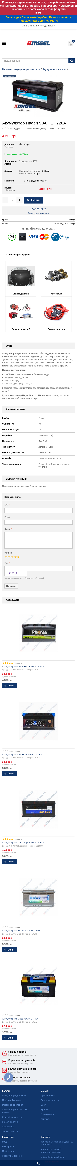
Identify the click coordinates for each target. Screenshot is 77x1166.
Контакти (45, 1119)
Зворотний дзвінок (11, 1156)
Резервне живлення (12, 1105)
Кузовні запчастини (12, 1117)
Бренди (45, 1109)
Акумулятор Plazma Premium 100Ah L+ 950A (23, 666)
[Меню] (4, 43)
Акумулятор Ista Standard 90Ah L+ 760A (21, 930)
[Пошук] (71, 60)
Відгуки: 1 (18, 663)
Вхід (4, 1141)
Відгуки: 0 (18, 129)
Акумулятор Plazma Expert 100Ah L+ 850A (22, 754)
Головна (7, 69)
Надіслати (11, 586)
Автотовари (8, 1126)
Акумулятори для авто (27, 69)
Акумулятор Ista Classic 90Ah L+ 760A (20, 1019)
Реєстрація (8, 1146)
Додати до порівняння (38, 213)
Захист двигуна (10, 1122)
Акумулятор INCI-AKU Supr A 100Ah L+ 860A (23, 842)
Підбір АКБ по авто (12, 1100)
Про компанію (48, 1095)
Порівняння (8, 1151)
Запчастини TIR (10, 1131)
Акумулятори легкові (54, 69)
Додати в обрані (38, 208)
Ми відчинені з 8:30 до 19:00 (38, 26)
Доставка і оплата (50, 1100)
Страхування (47, 1114)
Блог (43, 1105)
